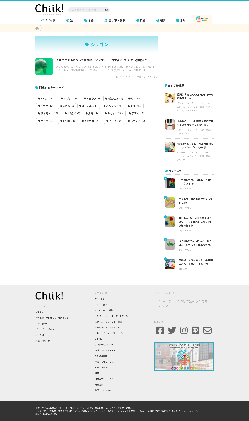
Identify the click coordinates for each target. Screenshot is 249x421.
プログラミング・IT (104, 344)
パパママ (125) (137, 121)
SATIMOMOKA (124, 76)
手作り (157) (46, 121)
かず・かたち (185, 188)
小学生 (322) (46, 106)
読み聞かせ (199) (48, 113)
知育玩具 (183, 268)
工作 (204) (135, 106)
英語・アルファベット (105, 390)
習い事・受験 (114, 20)
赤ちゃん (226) (113, 106)
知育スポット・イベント (106, 378)
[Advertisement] (191, 57)
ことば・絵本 (101, 304)
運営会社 (39, 312)
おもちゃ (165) (114, 113)
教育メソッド (101, 367)
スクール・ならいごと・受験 (190, 106)
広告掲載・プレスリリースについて (51, 317)
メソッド (48, 20)
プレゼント (100, 338)
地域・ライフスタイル (105, 350)
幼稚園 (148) (68, 121)
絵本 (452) (135, 98)
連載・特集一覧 (42, 340)
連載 (180, 20)
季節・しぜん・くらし (147, 76)
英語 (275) (67, 106)
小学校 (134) (114, 121)
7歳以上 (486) (114, 98)
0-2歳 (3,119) (69, 98)
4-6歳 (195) (72, 113)
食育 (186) (92, 113)
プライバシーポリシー (45, 329)
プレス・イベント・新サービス (109, 333)
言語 (89, 20)
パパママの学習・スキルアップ (109, 327)
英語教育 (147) (91, 121)
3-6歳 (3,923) (47, 98)
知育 (187, 133)
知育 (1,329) (92, 98)
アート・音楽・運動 (104, 310)
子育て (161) (137, 113)
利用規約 (39, 334)
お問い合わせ (41, 323)
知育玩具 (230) (88, 106)
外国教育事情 (101, 355)
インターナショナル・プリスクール (193, 103)
